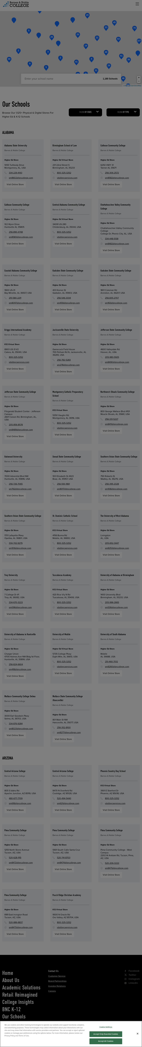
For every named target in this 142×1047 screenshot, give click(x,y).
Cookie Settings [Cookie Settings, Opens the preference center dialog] (105, 1035)
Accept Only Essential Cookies (105, 1042)
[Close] (138, 1041)
